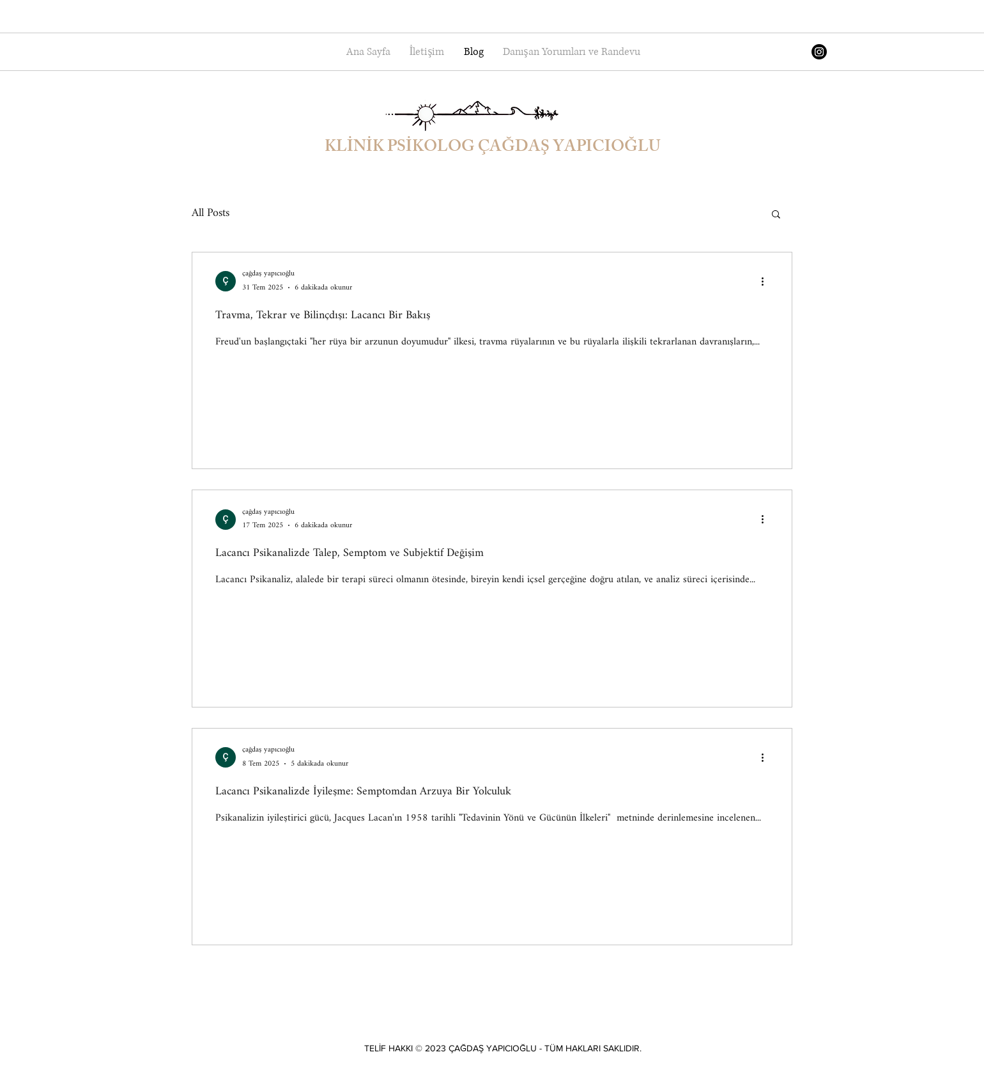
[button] (776, 215)
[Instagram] (819, 51)
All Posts (210, 213)
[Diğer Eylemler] (766, 281)
